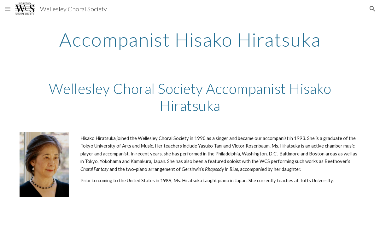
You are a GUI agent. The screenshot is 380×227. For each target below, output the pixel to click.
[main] (190, 39)
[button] (7, 8)
